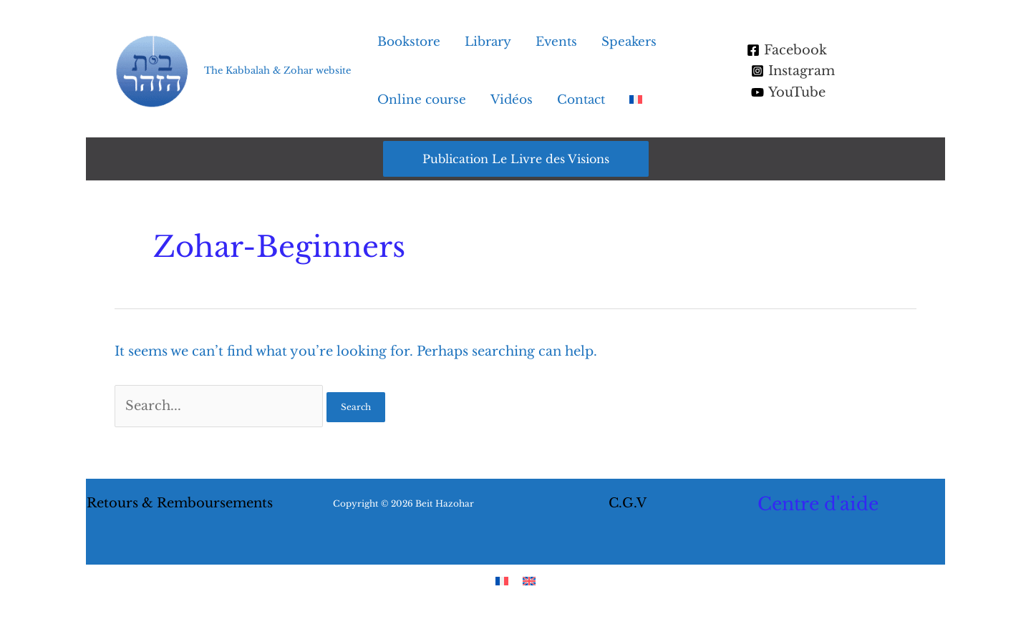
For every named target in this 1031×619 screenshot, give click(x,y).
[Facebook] (787, 50)
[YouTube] (788, 92)
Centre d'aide (817, 504)
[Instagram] (793, 70)
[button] (516, 159)
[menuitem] (635, 100)
